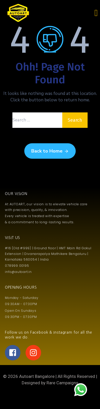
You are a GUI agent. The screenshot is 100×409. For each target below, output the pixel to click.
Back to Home (50, 151)
